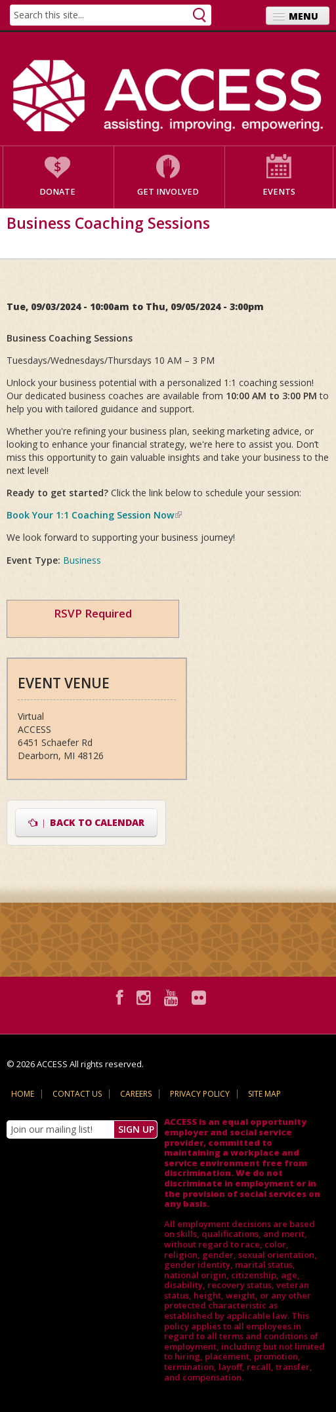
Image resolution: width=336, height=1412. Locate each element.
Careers (136, 1093)
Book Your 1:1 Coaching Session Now (94, 515)
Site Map (264, 1093)
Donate (57, 191)
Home (22, 1093)
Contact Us (77, 1093)
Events (278, 191)
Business (82, 560)
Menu (303, 16)
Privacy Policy (200, 1093)
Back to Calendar (86, 822)
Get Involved (168, 191)
